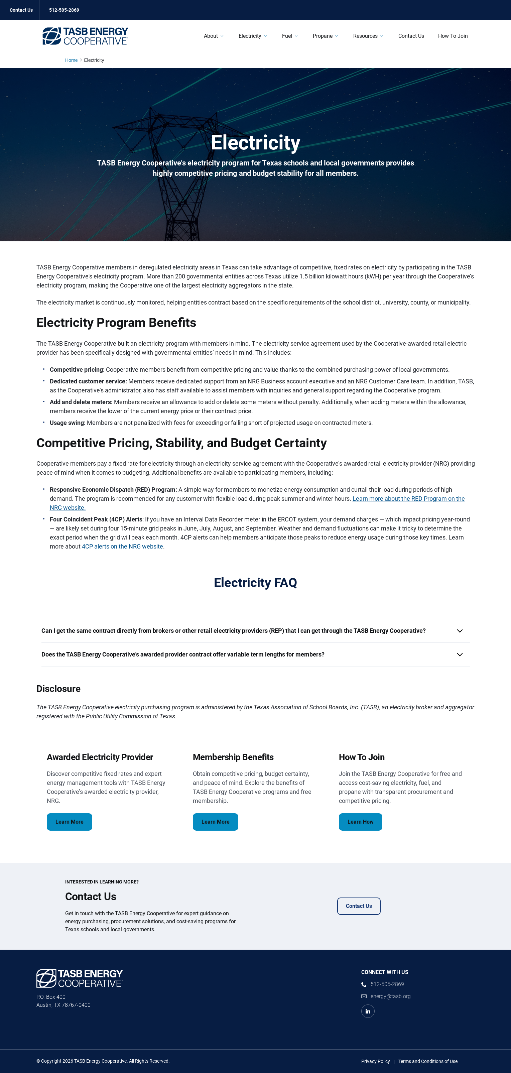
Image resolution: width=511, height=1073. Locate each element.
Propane (323, 36)
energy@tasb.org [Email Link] (391, 996)
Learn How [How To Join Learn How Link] (361, 822)
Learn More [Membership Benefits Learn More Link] (216, 822)
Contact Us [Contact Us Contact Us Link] (359, 906)
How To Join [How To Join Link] (453, 36)
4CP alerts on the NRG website (122, 546)
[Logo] (85, 36)
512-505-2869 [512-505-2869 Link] (64, 10)
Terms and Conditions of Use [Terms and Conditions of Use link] (428, 1061)
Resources (365, 36)
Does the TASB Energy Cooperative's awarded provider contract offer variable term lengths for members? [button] (183, 654)
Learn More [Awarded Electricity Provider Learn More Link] (69, 822)
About (211, 36)
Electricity (250, 36)
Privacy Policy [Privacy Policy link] (375, 1061)
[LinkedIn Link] (368, 1011)
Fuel (287, 36)
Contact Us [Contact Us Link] (21, 10)
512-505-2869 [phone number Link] (387, 984)
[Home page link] (72, 60)
